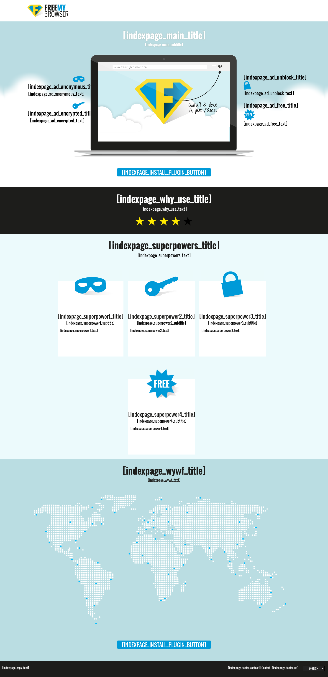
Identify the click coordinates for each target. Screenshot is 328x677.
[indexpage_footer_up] (285, 668)
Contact (265, 668)
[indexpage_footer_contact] (244, 668)
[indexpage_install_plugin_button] (164, 172)
